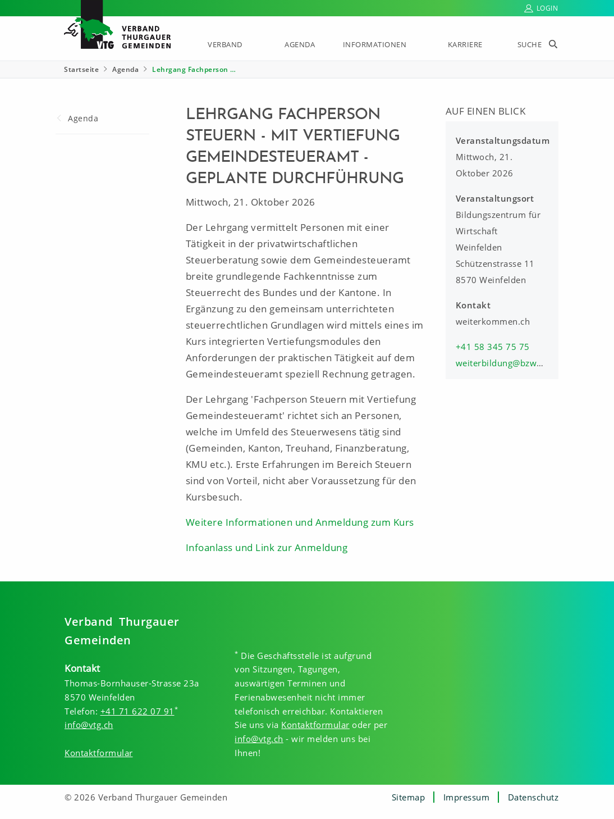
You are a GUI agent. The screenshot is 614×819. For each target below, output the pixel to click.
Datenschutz (533, 797)
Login (547, 8)
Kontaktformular (99, 752)
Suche (529, 44)
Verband (225, 44)
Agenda (300, 44)
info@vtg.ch (89, 724)
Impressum (466, 797)
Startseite (81, 69)
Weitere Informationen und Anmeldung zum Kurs (300, 522)
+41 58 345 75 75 (493, 346)
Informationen (375, 44)
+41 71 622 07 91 (137, 711)
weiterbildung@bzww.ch (506, 362)
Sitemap (408, 797)
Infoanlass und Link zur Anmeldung (267, 547)
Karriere (465, 44)
